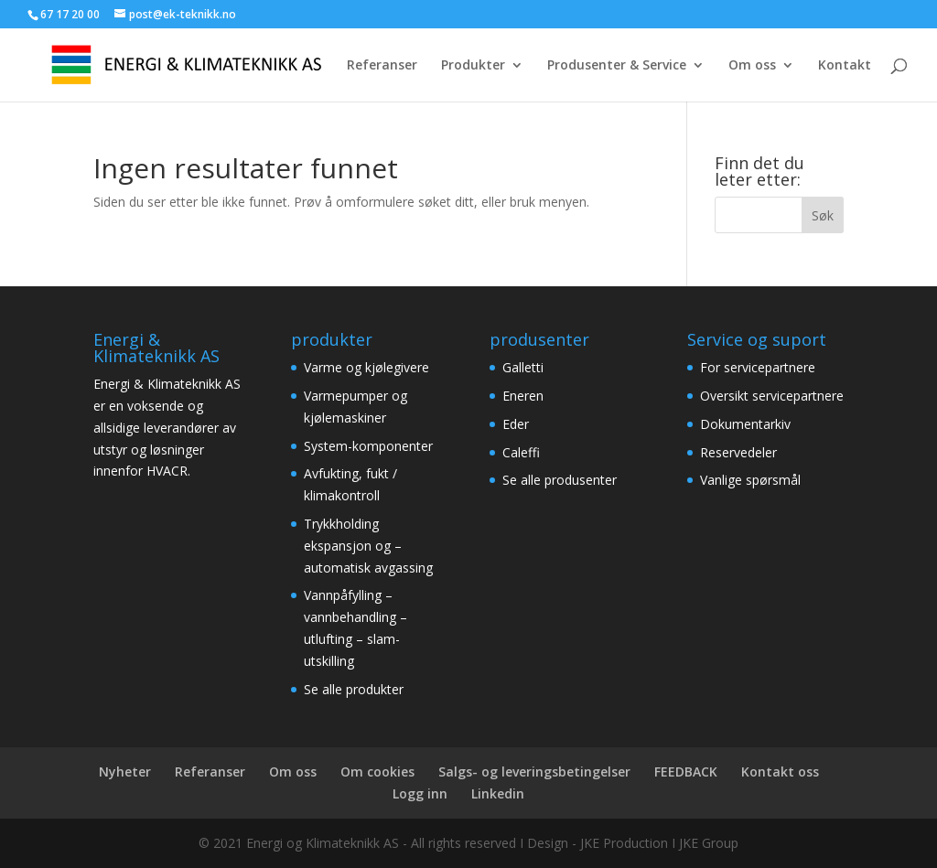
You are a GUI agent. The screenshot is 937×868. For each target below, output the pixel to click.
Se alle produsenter (559, 479)
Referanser (382, 66)
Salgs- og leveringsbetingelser (534, 771)
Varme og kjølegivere (366, 367)
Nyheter (125, 771)
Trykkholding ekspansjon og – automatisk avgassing (368, 545)
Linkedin (497, 793)
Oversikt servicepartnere (772, 395)
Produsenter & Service (616, 66)
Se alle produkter (354, 689)
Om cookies (377, 771)
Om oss (752, 66)
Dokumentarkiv (745, 424)
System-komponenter (368, 446)
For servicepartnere (757, 367)
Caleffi (521, 452)
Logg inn (420, 793)
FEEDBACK (685, 771)
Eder (515, 424)
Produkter (473, 66)
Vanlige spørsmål (750, 479)
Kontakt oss (780, 771)
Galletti (523, 367)
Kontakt (844, 66)
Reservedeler (738, 452)
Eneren (523, 395)
